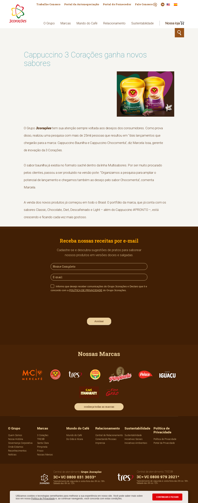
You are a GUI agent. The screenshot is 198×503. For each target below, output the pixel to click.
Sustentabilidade (142, 23)
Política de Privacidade (43, 498)
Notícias (12, 454)
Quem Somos (15, 435)
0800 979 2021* (158, 476)
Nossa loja (172, 23)
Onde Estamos (15, 446)
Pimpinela (42, 446)
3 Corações (42, 435)
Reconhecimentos (17, 450)
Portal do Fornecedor (117, 4)
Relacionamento (114, 23)
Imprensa (100, 442)
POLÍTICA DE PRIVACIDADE (85, 290)
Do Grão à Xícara (74, 439)
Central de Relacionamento (109, 435)
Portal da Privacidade (164, 442)
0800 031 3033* (74, 477)
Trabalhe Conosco (48, 4)
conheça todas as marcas (99, 406)
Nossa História (15, 439)
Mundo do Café (87, 23)
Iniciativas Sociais (134, 439)
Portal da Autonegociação (81, 4)
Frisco (40, 450)
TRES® (41, 439)
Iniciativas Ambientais (136, 442)
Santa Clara (43, 442)
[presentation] (80, 304)
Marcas (66, 23)
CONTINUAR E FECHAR (167, 496)
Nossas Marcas (45, 454)
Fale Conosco (146, 4)
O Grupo (49, 23)
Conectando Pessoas (105, 439)
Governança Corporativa (20, 442)
